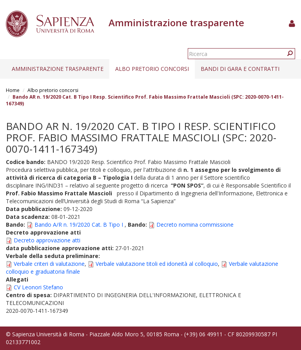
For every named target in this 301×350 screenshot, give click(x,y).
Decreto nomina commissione (195, 224)
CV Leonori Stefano (38, 287)
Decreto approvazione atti (47, 240)
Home (13, 90)
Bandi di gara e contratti (240, 68)
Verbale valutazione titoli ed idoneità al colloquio (157, 263)
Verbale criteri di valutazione (49, 263)
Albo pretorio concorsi (152, 68)
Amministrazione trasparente (57, 68)
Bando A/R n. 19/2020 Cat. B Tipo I (78, 224)
